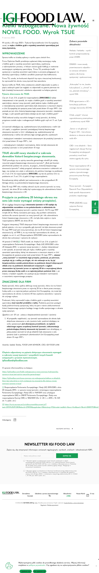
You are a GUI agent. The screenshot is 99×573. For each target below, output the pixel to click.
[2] (19, 241)
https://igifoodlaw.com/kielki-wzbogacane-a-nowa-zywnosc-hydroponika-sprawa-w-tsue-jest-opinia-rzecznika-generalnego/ (30, 373)
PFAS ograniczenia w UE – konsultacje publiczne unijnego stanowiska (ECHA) (80, 104)
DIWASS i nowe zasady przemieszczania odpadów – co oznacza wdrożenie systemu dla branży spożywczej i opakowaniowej (80, 70)
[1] (3, 387)
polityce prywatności (37, 565)
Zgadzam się (25, 571)
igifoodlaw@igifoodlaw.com (15, 360)
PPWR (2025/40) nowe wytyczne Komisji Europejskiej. (78, 205)
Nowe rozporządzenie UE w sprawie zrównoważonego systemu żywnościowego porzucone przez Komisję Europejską (80, 172)
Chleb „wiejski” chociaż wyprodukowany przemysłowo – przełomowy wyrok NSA (81, 118)
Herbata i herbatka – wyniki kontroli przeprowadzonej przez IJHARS (80, 53)
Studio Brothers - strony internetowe (74, 503)
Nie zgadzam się (39, 571)
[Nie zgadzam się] (96, 566)
